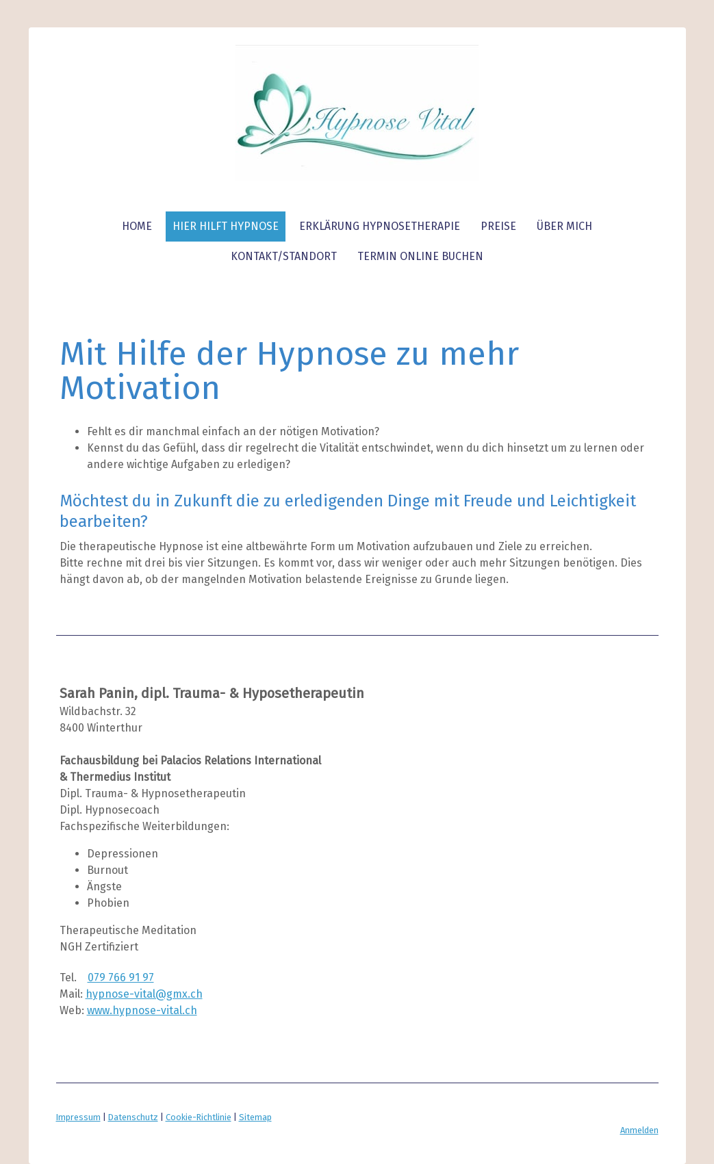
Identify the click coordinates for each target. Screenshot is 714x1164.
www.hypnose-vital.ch (142, 1010)
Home (137, 226)
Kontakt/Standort (284, 256)
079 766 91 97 (121, 977)
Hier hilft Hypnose (226, 226)
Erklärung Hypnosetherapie (379, 226)
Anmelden (639, 1130)
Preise (498, 226)
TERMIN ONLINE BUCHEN (420, 256)
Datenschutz (133, 1117)
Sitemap (255, 1117)
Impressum (78, 1117)
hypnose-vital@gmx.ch (144, 993)
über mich (564, 226)
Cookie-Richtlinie (198, 1117)
